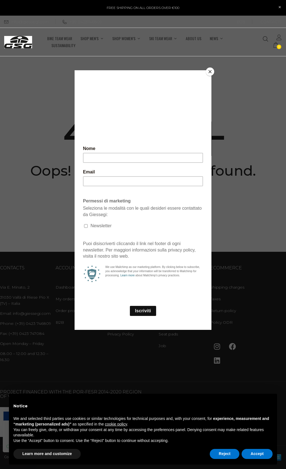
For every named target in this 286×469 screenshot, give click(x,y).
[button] (277, 45)
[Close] (210, 71)
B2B (241, 21)
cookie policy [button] (116, 424)
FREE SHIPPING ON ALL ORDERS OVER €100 (143, 8)
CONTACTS (271, 21)
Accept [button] (257, 453)
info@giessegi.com (30, 21)
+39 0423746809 (82, 21)
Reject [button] (224, 453)
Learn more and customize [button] (47, 453)
